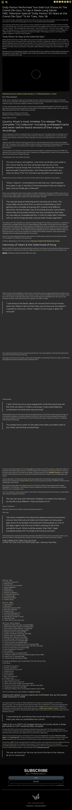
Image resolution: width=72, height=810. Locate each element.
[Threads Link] (68, 2)
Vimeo (54, 94)
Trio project (30, 469)
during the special (43, 747)
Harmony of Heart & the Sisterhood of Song (45, 241)
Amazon (31, 692)
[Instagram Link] (55, 2)
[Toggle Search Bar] (6, 2)
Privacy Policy (61, 784)
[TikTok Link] (62, 2)
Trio (10, 580)
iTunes (38, 692)
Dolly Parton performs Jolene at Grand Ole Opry (17, 94)
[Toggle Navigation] (3, 2)
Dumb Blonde (14, 737)
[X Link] (60, 2)
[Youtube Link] (70, 2)
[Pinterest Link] (65, 2)
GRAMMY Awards (54, 472)
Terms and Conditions (40, 805)
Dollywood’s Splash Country (49, 708)
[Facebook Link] (57, 2)
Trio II (27, 480)
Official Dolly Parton (43, 94)
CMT (12, 742)
